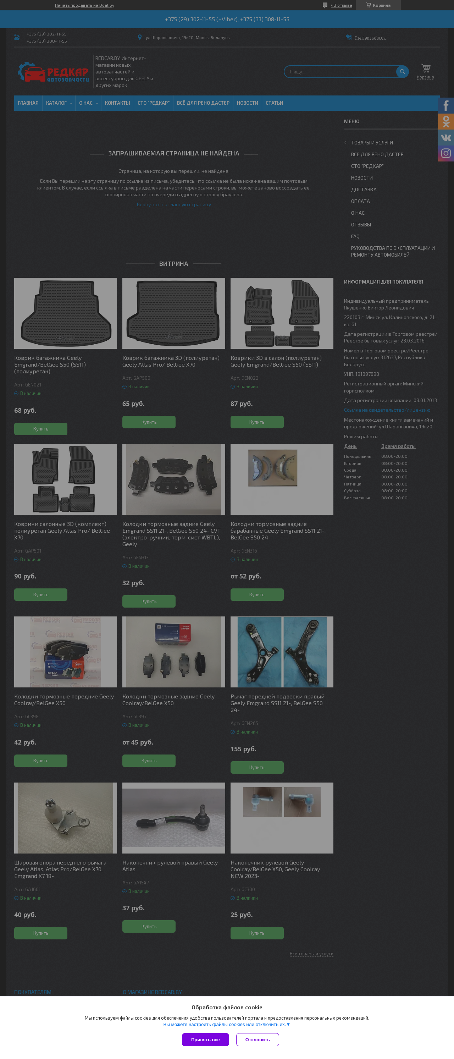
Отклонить (257, 1039)
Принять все (205, 1039)
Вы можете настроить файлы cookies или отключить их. (224, 1024)
